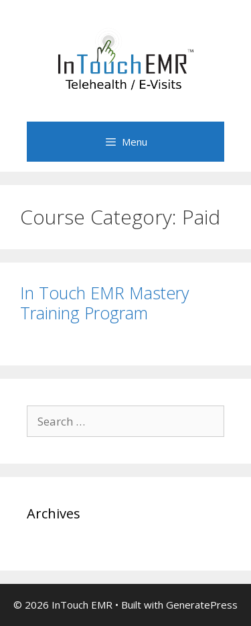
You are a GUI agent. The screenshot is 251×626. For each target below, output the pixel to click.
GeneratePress (202, 604)
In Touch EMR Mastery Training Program (104, 302)
